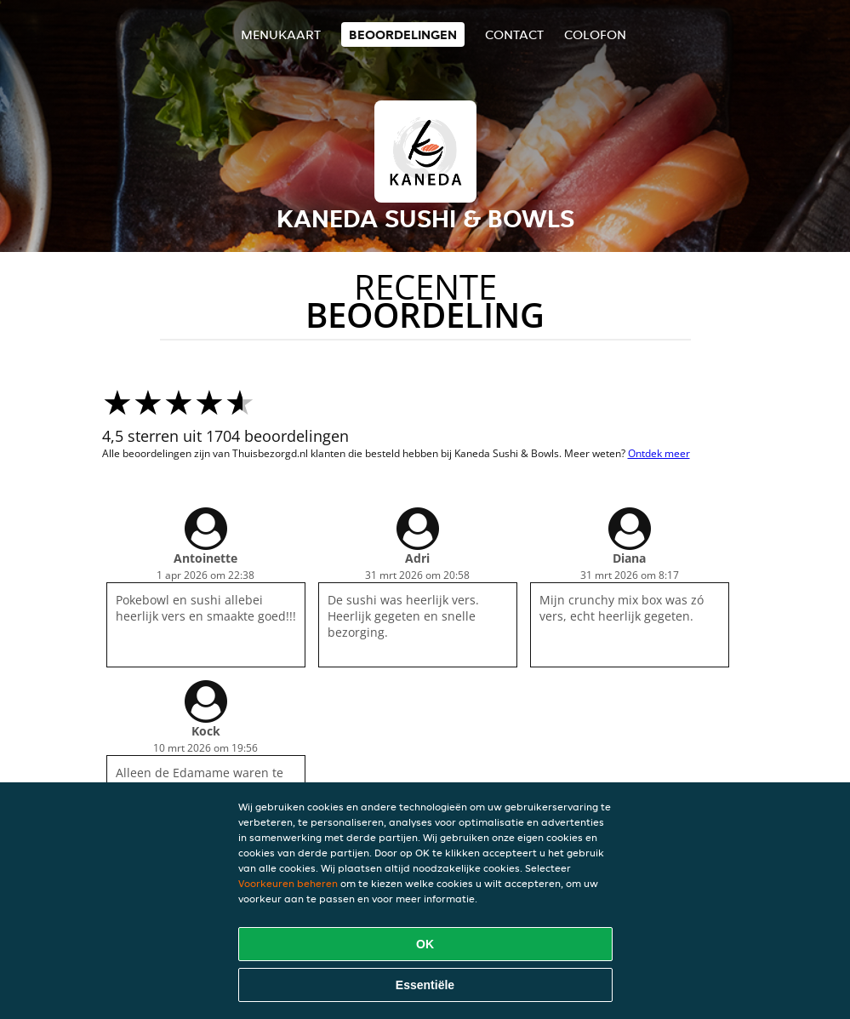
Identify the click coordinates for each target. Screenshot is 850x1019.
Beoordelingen (403, 34)
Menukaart (281, 34)
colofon (595, 34)
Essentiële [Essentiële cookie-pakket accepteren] (425, 985)
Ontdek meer (659, 453)
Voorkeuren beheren (288, 883)
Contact (514, 34)
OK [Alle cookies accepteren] (425, 944)
